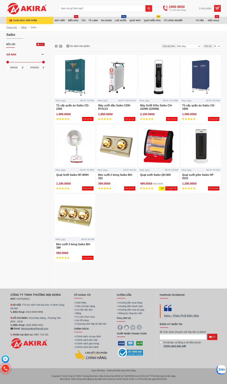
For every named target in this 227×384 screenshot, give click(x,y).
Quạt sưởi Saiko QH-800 (155, 174)
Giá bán (11, 54)
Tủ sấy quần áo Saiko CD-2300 (72, 107)
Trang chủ (11, 27)
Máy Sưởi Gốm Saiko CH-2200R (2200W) (156, 107)
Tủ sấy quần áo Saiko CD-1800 (198, 107)
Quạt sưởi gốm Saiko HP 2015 (197, 176)
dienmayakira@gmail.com (34, 328)
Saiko (63, 100)
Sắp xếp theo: (169, 46)
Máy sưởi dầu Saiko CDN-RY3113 (114, 107)
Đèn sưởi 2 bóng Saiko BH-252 (115, 176)
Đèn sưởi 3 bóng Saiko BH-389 (73, 246)
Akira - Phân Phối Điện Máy (181, 315)
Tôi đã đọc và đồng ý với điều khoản (180, 344)
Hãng (23, 27)
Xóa (41, 44)
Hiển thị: (208, 46)
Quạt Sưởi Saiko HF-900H (72, 174)
